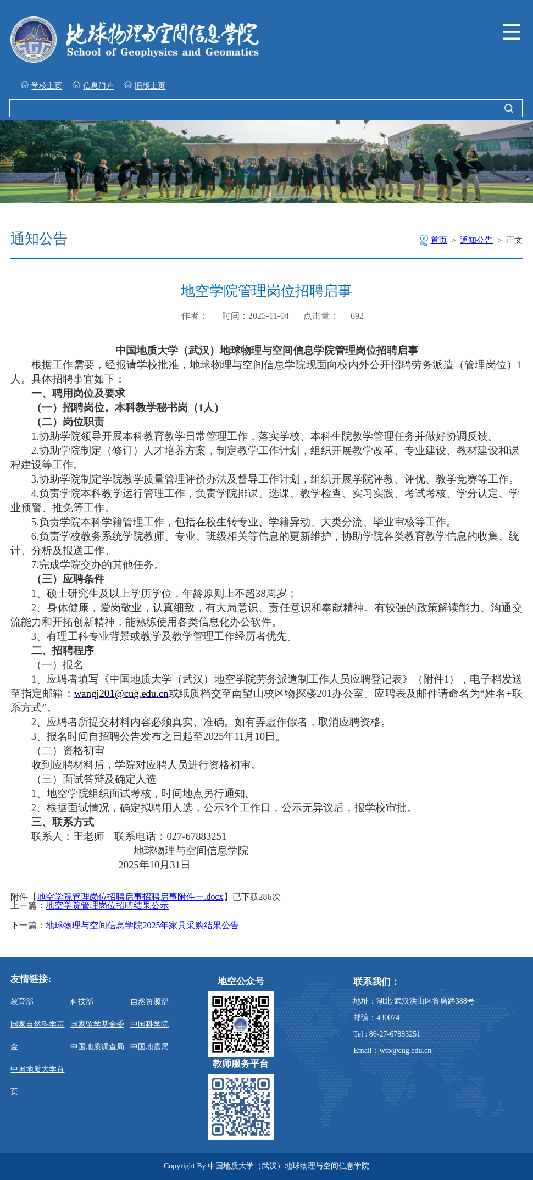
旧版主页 (144, 85)
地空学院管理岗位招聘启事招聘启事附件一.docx (130, 896)
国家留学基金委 (97, 1024)
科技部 (81, 1002)
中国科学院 (149, 1024)
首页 (439, 240)
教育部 (22, 1002)
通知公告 (476, 240)
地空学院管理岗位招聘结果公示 (107, 905)
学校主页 (41, 85)
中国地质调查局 (97, 1047)
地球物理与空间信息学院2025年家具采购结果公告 (142, 925)
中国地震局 (149, 1047)
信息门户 (93, 85)
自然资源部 (149, 1002)
